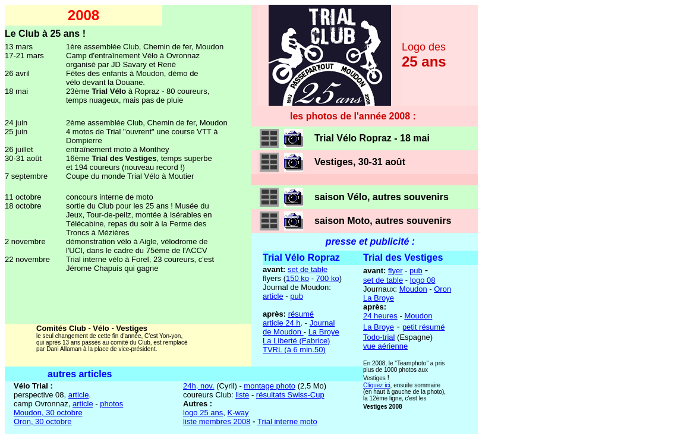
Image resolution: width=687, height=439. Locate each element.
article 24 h (282, 322)
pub (296, 296)
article (273, 296)
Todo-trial (379, 337)
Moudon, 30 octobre (48, 412)
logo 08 (423, 280)
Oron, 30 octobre (43, 421)
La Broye (323, 331)
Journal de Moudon (299, 327)
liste (242, 394)
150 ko (297, 278)
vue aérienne (385, 346)
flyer (395, 270)
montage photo (269, 385)
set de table (307, 269)
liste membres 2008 (216, 421)
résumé (301, 313)
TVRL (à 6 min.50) (294, 349)
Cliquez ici (376, 385)
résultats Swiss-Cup (290, 394)
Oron (442, 289)
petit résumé (423, 327)
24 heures (380, 315)
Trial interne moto (287, 421)
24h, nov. (199, 385)
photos (111, 403)
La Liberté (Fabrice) (296, 340)
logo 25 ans (203, 412)
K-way (237, 412)
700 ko (327, 278)
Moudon (413, 289)
